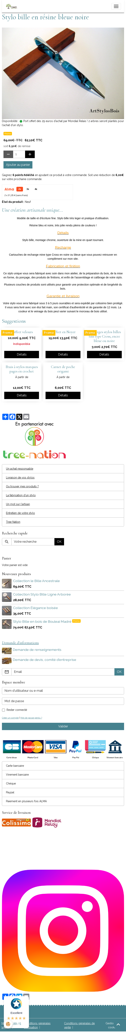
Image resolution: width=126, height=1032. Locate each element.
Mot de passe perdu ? (31, 717)
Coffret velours (21, 332)
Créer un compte (10, 717)
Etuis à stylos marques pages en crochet (22, 369)
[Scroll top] (118, 1024)
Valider (63, 726)
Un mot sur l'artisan (18, 504)
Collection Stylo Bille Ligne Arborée (42, 594)
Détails (22, 354)
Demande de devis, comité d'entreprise (45, 659)
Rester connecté (17, 709)
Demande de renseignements (37, 650)
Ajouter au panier (18, 165)
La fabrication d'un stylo (21, 495)
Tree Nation (13, 521)
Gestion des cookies (113, 1024)
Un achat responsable (19, 468)
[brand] (12, 6)
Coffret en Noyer (63, 332)
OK (59, 541)
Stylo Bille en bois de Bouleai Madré (42, 621)
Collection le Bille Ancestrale (36, 581)
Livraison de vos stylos (20, 477)
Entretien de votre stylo (20, 513)
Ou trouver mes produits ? (22, 486)
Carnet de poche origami (63, 369)
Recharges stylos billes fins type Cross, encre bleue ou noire (104, 336)
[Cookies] (8, 1024)
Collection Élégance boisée (35, 608)
